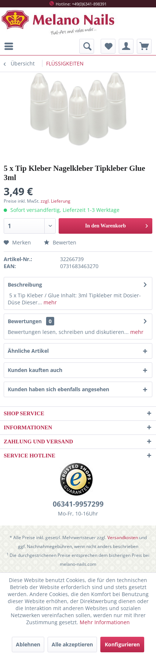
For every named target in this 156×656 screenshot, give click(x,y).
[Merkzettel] (108, 46)
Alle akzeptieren (72, 644)
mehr (49, 302)
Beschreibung (25, 284)
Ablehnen (28, 644)
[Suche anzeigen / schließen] (86, 46)
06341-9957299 (78, 504)
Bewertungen (25, 321)
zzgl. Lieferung (55, 201)
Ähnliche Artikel (28, 350)
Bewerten (60, 242)
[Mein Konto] (126, 46)
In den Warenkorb (116, 224)
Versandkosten (122, 537)
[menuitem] (10, 46)
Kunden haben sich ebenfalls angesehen (58, 389)
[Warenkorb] (144, 46)
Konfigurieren (122, 644)
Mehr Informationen (105, 622)
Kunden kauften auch (35, 369)
